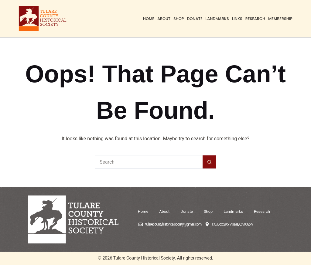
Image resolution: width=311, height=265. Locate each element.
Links (237, 18)
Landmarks (217, 18)
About (163, 18)
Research (255, 18)
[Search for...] (149, 162)
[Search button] (209, 162)
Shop (178, 18)
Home (148, 18)
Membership (280, 18)
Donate (194, 18)
